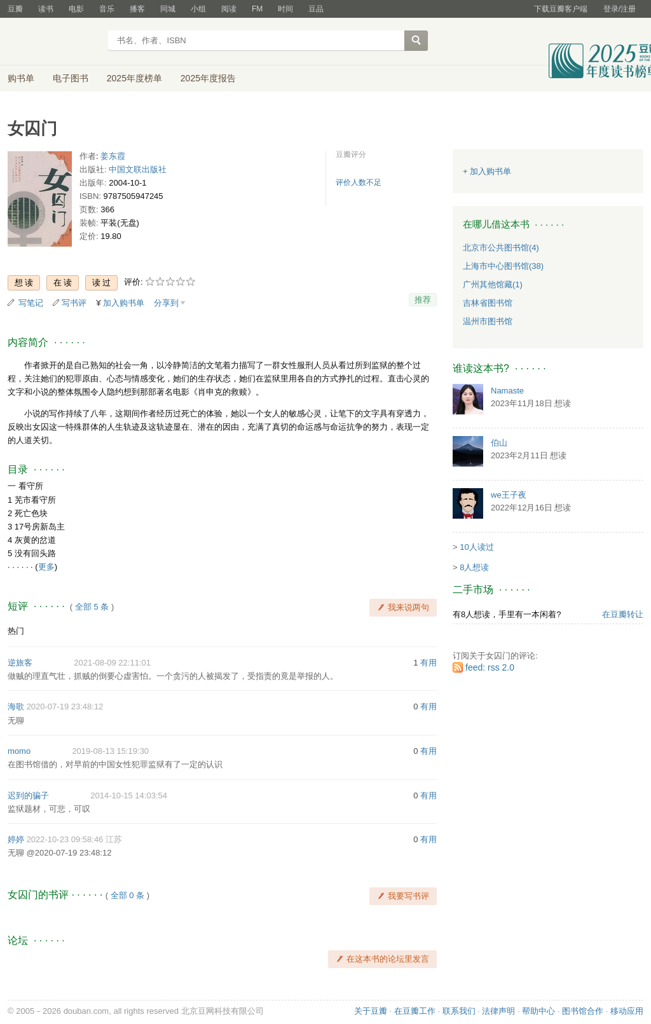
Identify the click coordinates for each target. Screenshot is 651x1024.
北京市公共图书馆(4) (501, 247)
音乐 (106, 8)
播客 (137, 8)
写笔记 (30, 303)
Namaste (507, 390)
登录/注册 (619, 8)
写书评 (74, 303)
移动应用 (626, 1011)
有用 (428, 662)
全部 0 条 (127, 895)
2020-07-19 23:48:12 (65, 706)
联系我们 (459, 1011)
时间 (285, 8)
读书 (45, 8)
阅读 (228, 8)
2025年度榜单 (134, 78)
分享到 (166, 303)
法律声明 (498, 1011)
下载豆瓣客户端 (560, 8)
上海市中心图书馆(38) (503, 266)
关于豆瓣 (370, 1011)
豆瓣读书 (54, 42)
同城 (167, 8)
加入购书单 (123, 303)
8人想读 (474, 567)
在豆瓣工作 (414, 1011)
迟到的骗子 (28, 795)
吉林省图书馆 (487, 303)
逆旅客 (20, 662)
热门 (16, 631)
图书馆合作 (582, 1011)
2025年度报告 (208, 78)
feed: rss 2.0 (489, 667)
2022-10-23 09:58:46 (65, 839)
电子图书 (70, 78)
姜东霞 (112, 156)
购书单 (21, 78)
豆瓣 (15, 8)
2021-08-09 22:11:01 (112, 662)
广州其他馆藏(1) (493, 284)
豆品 (316, 8)
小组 (198, 8)
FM (257, 8)
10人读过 (476, 547)
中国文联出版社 (138, 169)
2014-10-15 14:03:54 (128, 795)
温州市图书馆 (487, 321)
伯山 (499, 442)
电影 (76, 8)
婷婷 (16, 839)
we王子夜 (508, 495)
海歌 (16, 706)
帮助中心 (538, 1011)
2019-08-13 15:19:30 (110, 751)
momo (19, 751)
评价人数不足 (358, 182)
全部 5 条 (92, 606)
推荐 (423, 299)
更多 (46, 566)
